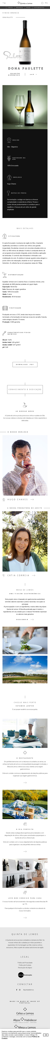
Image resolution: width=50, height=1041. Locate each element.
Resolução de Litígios (25, 967)
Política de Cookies (25, 965)
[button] (44, 3)
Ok (46, 1035)
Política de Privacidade (25, 963)
